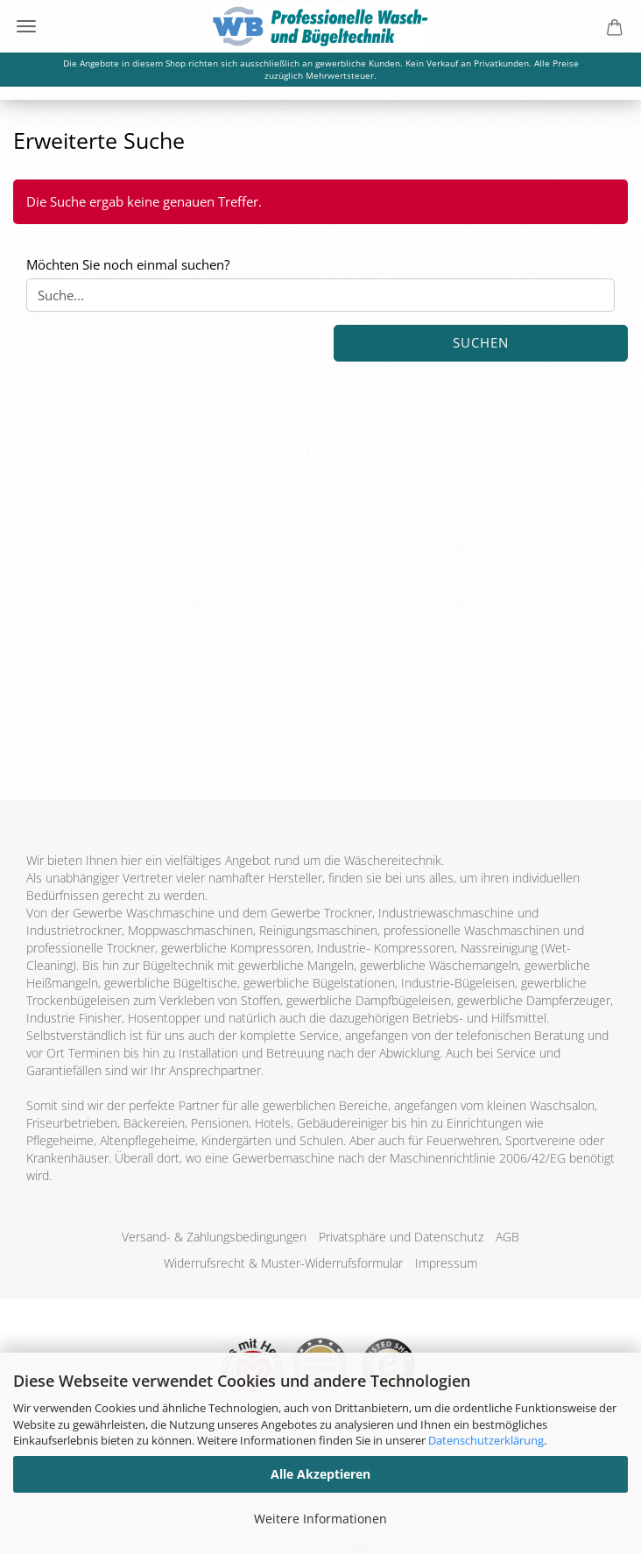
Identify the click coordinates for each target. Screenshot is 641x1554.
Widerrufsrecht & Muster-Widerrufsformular (283, 1263)
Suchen (481, 342)
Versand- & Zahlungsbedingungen (214, 1236)
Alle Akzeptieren (320, 1474)
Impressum (446, 1263)
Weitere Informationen (320, 1518)
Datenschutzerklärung (486, 1440)
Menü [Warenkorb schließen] (26, 26)
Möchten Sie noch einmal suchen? (127, 264)
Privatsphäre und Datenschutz (401, 1236)
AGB (507, 1236)
